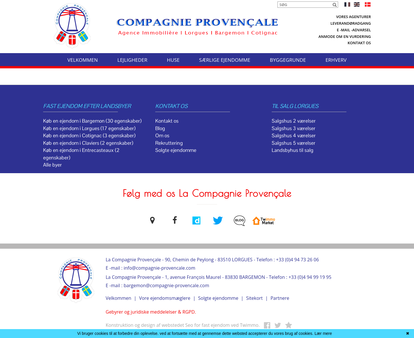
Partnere (280, 298)
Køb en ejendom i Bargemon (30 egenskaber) (92, 121)
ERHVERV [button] (335, 60)
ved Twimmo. (245, 325)
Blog (160, 128)
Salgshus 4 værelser (294, 135)
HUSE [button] (173, 60)
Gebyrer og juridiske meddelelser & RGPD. (151, 312)
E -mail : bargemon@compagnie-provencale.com (157, 285)
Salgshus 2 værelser (294, 121)
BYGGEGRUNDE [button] (288, 60)
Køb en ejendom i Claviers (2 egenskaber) (88, 143)
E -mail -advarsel (354, 29)
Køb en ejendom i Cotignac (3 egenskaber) (89, 135)
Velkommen (118, 298)
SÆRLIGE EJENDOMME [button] (224, 60)
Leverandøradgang (350, 23)
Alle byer (52, 165)
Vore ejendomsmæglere (164, 298)
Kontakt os (359, 42)
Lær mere (323, 333)
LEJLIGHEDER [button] (132, 60)
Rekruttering (169, 143)
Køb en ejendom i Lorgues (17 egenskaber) (89, 128)
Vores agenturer (353, 16)
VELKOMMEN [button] (82, 60)
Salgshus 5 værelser (293, 143)
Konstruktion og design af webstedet (145, 325)
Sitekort (254, 298)
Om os (162, 135)
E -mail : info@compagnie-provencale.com (150, 268)
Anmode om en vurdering (345, 36)
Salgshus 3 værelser (293, 128)
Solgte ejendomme (175, 150)
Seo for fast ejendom (208, 325)
